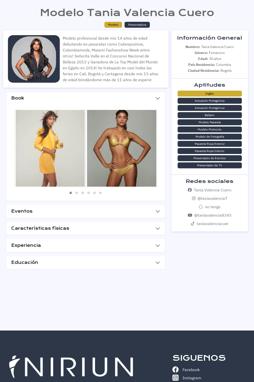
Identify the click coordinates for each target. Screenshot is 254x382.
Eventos (21, 211)
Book (17, 98)
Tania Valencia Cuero (209, 189)
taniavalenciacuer (210, 223)
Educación (24, 262)
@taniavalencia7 (209, 198)
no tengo (210, 206)
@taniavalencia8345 (210, 215)
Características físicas (40, 228)
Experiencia (26, 245)
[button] (71, 192)
